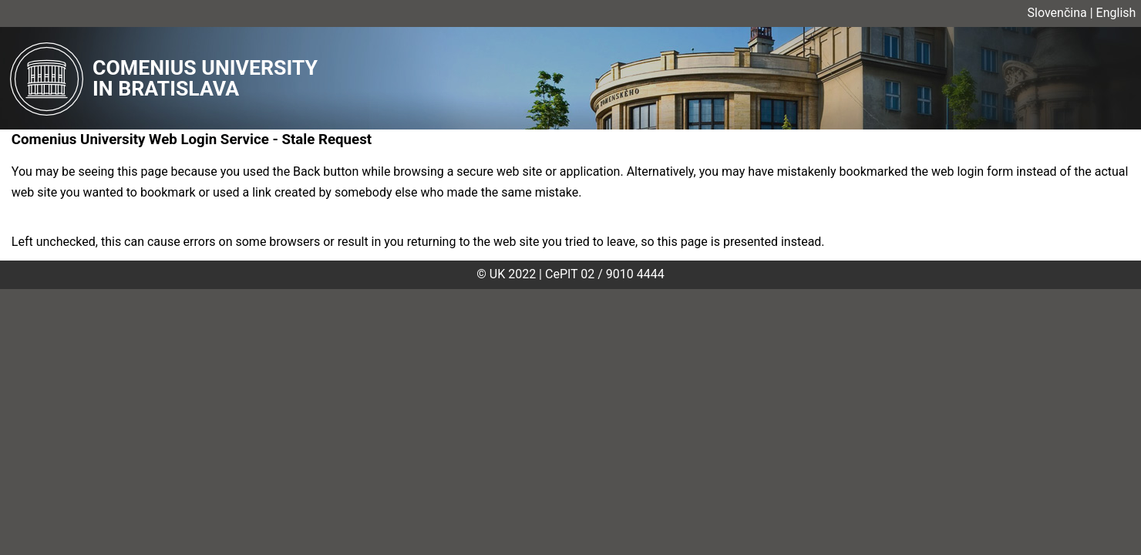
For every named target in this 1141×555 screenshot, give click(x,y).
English (1116, 12)
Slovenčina (1057, 12)
